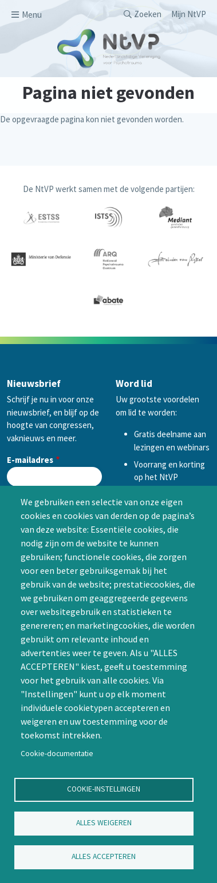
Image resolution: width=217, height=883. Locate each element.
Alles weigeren (104, 823)
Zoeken (147, 14)
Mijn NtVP (188, 14)
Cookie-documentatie (57, 753)
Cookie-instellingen (103, 789)
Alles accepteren (104, 856)
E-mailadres (30, 459)
